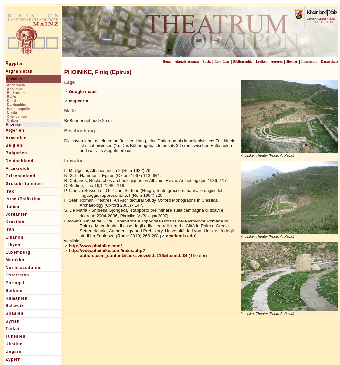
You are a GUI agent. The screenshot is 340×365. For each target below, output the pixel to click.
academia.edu (178, 235)
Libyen (13, 245)
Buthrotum (16, 93)
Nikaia (12, 113)
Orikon (12, 120)
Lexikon (262, 61)
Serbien (14, 290)
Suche (207, 61)
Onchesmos (17, 116)
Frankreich (18, 168)
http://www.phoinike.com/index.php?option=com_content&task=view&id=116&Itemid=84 (126, 253)
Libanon (15, 237)
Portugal (15, 283)
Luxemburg (18, 252)
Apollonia (15, 89)
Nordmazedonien (24, 267)
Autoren (277, 61)
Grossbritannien (24, 183)
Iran (10, 229)
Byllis (11, 97)
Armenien (16, 138)
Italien (13, 206)
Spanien (15, 313)
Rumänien (17, 298)
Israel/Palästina (23, 199)
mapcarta (76, 100)
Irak (10, 191)
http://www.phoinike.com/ (93, 245)
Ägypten (15, 63)
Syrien (13, 321)
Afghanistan (19, 71)
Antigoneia (16, 85)
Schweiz (15, 305)
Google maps (80, 91)
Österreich (17, 275)
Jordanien (17, 214)
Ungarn (14, 351)
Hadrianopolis (18, 109)
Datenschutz (329, 61)
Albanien (14, 79)
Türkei (13, 328)
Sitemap (292, 61)
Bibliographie (242, 61)
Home (167, 61)
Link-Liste (222, 61)
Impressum (309, 61)
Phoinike (13, 124)
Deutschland (20, 161)
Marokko (15, 260)
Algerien (15, 130)
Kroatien (15, 222)
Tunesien (16, 336)
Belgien (14, 145)
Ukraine (14, 344)
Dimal (11, 101)
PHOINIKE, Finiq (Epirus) (98, 72)
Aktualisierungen (187, 61)
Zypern (13, 359)
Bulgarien (16, 153)
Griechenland (21, 176)
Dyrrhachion (17, 105)
